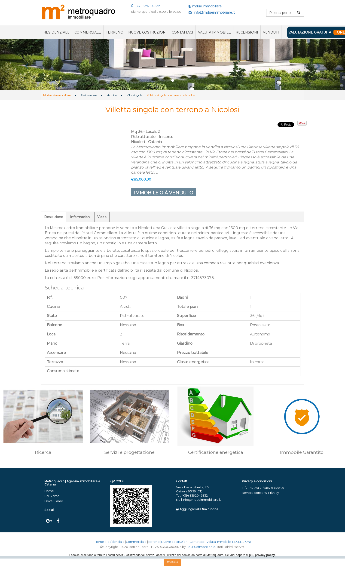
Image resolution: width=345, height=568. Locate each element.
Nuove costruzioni (147, 32)
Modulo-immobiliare (57, 95)
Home (49, 491)
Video (102, 217)
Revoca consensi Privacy (260, 492)
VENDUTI (271, 32)
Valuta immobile (214, 32)
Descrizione (53, 217)
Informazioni (80, 217)
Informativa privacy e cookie (263, 487)
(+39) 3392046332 (145, 6)
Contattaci (182, 32)
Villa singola (134, 95)
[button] (26, 64)
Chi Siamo (51, 496)
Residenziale (56, 32)
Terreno (114, 32)
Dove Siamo (53, 501)
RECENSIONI (247, 32)
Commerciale (87, 32)
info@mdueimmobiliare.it (212, 12)
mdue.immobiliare (205, 6)
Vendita (112, 95)
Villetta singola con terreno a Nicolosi (171, 95)
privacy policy (265, 555)
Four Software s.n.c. (201, 547)
